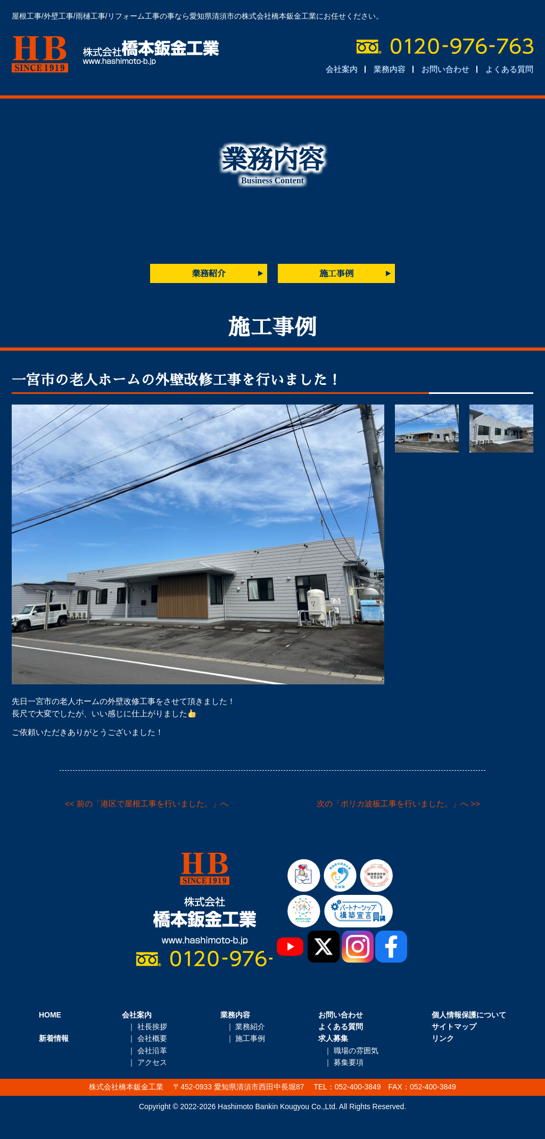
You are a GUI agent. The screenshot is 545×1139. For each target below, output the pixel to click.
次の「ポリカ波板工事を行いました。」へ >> (398, 803)
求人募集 (333, 1038)
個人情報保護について (469, 1015)
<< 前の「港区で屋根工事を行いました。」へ (146, 803)
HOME (50, 1015)
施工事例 (336, 273)
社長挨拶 (152, 1026)
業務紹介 (209, 273)
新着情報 (54, 1038)
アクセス (152, 1062)
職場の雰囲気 (356, 1050)
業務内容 (390, 69)
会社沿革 (152, 1050)
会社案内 (342, 69)
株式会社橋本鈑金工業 (115, 54)
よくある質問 (509, 69)
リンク (443, 1038)
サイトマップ (454, 1026)
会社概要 (152, 1038)
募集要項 (349, 1062)
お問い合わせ (445, 69)
